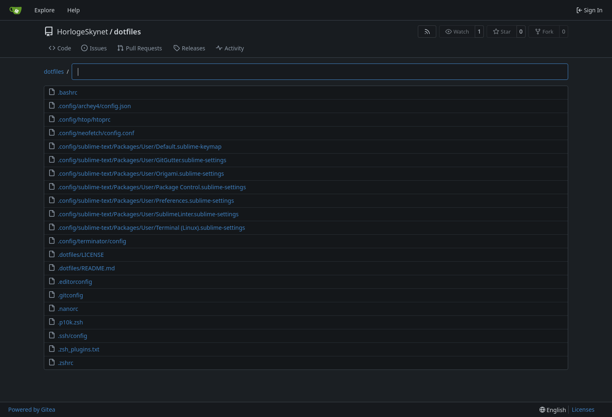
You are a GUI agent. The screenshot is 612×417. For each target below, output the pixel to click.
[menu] (552, 410)
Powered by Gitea (31, 409)
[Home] (15, 10)
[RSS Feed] (427, 31)
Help (73, 10)
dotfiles (127, 31)
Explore (44, 10)
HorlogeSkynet (82, 31)
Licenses (583, 409)
